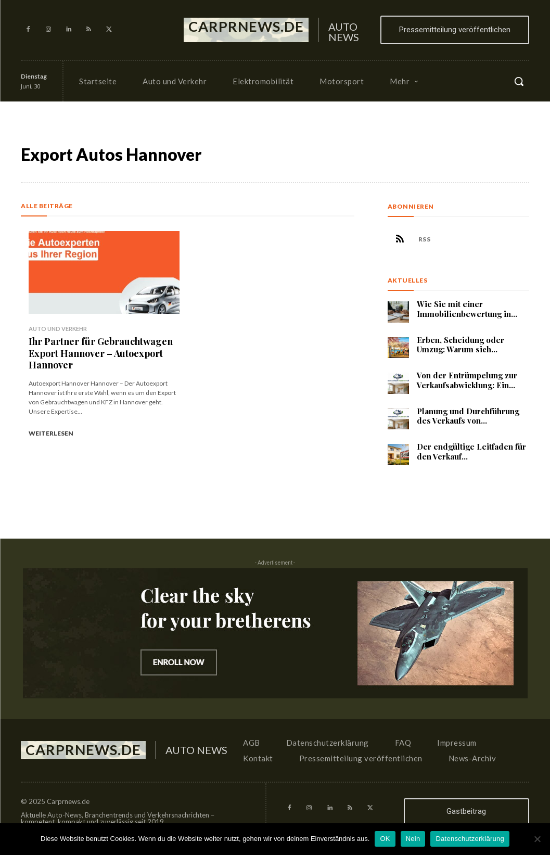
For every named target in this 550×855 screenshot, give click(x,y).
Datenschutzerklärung (470, 839)
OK (385, 839)
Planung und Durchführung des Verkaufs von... (468, 416)
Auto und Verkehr (58, 328)
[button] (518, 81)
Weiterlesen (51, 432)
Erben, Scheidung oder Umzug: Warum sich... (460, 345)
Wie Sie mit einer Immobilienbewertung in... (467, 309)
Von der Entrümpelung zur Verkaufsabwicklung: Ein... (467, 380)
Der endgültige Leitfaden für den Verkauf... (471, 451)
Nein (413, 839)
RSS (424, 240)
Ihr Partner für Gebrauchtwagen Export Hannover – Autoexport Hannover (101, 352)
